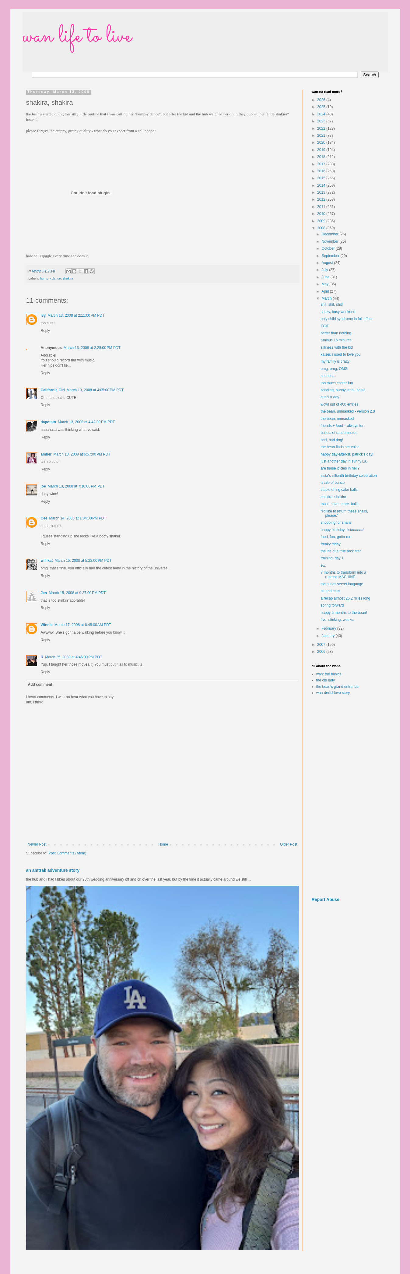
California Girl (53, 390)
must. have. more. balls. (340, 504)
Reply (45, 331)
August (327, 263)
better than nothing (336, 333)
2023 (321, 121)
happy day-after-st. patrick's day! (347, 454)
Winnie (47, 625)
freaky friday (330, 544)
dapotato (48, 422)
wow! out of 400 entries (339, 404)
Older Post (288, 844)
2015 (321, 178)
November (330, 241)
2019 (321, 150)
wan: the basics (329, 674)
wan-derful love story (333, 693)
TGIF (325, 326)
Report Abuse (325, 899)
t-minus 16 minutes (336, 340)
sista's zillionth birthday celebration (349, 475)
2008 (321, 228)
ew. (323, 565)
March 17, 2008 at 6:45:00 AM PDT (82, 625)
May (325, 284)
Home (163, 844)
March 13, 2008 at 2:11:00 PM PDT (75, 315)
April (325, 291)
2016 (321, 171)
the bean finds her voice (340, 447)
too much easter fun (337, 383)
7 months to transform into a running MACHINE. (343, 574)
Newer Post (37, 844)
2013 (321, 192)
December (330, 234)
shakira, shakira (333, 497)
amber (46, 454)
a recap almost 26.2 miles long (345, 598)
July (325, 270)
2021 (321, 135)
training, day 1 (332, 558)
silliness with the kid (336, 347)
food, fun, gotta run (336, 537)
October (328, 248)
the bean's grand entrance (337, 687)
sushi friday (330, 397)
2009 (321, 221)
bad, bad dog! (332, 440)
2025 (321, 107)
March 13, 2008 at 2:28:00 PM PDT (92, 348)
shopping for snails (336, 522)
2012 (321, 199)
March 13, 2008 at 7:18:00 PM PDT (76, 486)
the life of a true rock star (341, 551)
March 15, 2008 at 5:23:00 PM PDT (83, 560)
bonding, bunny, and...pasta (343, 390)
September (330, 256)
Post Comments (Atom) (67, 853)
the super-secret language (342, 584)
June (325, 277)
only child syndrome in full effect (346, 319)
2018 (321, 157)
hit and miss (330, 591)
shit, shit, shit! (332, 304)
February (329, 628)
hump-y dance (50, 278)
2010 (321, 214)
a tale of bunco (333, 482)
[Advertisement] (345, 796)
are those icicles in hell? (340, 468)
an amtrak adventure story (52, 870)
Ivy (43, 315)
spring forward (332, 605)
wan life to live (77, 36)
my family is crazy (335, 361)
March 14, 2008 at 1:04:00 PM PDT (77, 518)
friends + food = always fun (342, 426)
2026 (321, 100)
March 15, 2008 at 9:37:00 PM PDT (77, 593)
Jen (44, 593)
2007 (321, 644)
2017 (321, 164)
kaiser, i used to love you (340, 354)
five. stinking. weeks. (337, 620)
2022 (321, 128)
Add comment (40, 684)
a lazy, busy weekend (338, 312)
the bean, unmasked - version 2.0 (348, 411)
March (327, 298)
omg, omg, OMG (334, 369)
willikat (47, 560)
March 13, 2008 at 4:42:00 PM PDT (86, 422)
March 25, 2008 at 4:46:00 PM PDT (73, 657)
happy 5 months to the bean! (344, 613)
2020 (321, 142)
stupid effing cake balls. (340, 489)
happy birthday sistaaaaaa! (342, 530)
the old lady (325, 680)
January (328, 636)
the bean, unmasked (337, 419)
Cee (44, 518)
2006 (321, 651)
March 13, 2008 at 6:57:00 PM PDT (82, 454)
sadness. (328, 376)
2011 (321, 207)
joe (43, 486)
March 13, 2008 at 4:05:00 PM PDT (95, 390)
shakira (68, 278)
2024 (321, 114)
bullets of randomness (338, 433)
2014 (321, 185)
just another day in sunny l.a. (344, 461)
